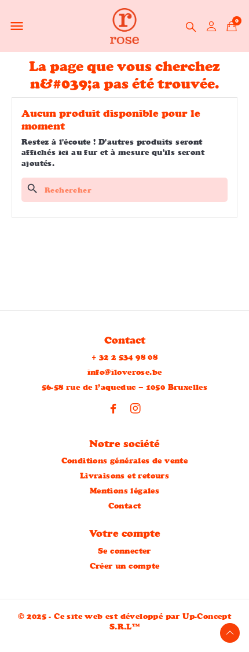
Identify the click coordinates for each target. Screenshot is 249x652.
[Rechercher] (124, 190)
